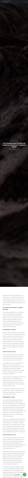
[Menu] (26, 2)
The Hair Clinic (14, 140)
